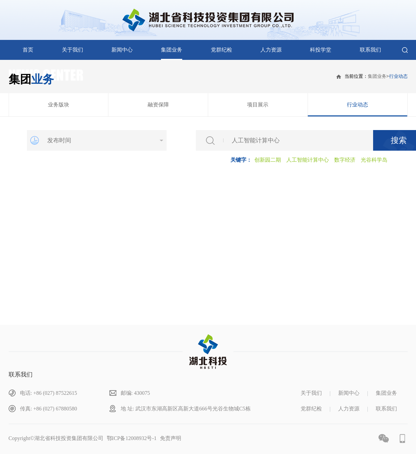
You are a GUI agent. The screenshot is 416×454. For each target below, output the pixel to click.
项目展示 (257, 104)
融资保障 (158, 104)
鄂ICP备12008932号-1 (132, 438)
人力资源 (271, 50)
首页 (28, 50)
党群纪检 (221, 50)
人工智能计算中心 (307, 160)
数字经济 (344, 160)
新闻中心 (122, 50)
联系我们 (370, 50)
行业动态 (398, 76)
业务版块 (58, 104)
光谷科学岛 (374, 160)
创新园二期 (267, 160)
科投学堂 (320, 50)
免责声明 (170, 438)
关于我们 (72, 50)
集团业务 (171, 50)
